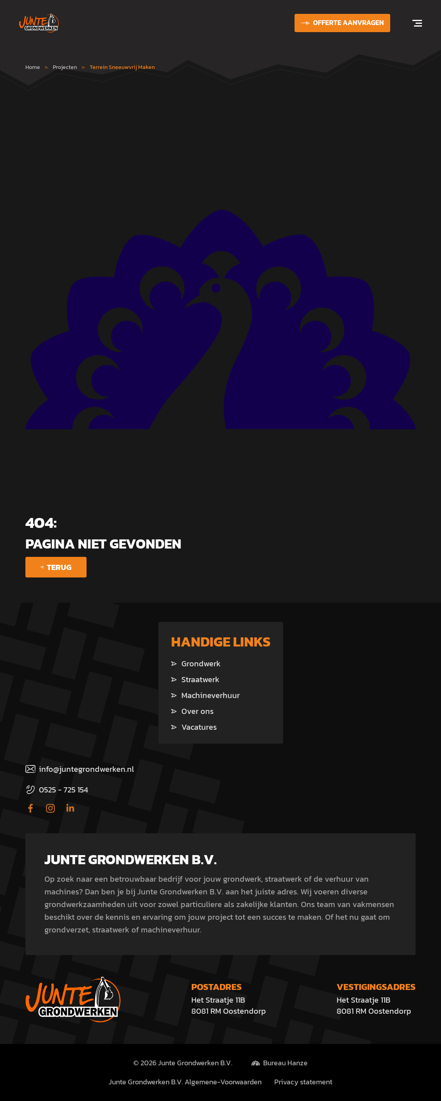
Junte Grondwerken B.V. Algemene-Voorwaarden (185, 1082)
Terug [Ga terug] (55, 567)
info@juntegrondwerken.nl (79, 769)
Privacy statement (303, 1082)
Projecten (65, 67)
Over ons (192, 711)
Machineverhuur (205, 695)
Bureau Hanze (285, 1063)
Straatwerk (195, 679)
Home (32, 67)
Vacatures (194, 727)
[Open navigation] (412, 23)
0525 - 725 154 (56, 790)
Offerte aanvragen (342, 22)
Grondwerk (196, 664)
